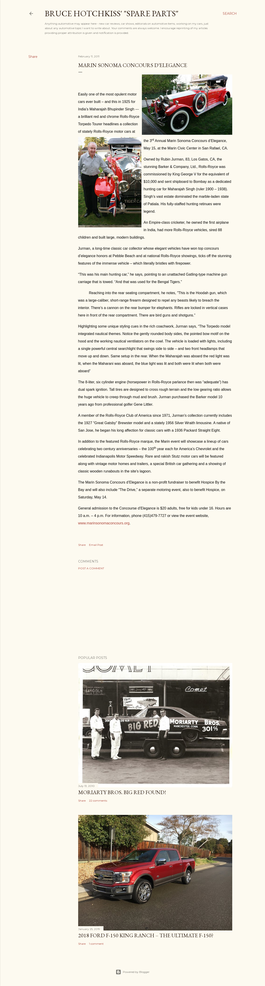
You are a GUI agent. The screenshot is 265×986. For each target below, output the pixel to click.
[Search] (230, 13)
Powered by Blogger (133, 972)
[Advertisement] (155, 612)
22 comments (98, 800)
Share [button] (33, 57)
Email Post (96, 544)
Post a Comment (91, 568)
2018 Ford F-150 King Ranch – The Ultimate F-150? (145, 935)
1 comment (96, 943)
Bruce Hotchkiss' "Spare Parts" (111, 13)
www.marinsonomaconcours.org (104, 523)
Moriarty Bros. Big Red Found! (122, 792)
